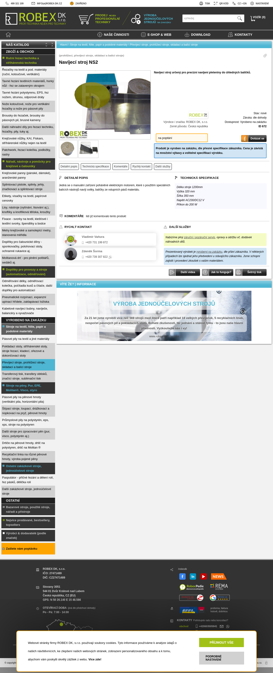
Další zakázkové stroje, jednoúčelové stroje (26, 491)
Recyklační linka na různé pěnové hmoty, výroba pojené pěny (24, 457)
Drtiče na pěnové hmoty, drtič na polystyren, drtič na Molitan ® (23, 445)
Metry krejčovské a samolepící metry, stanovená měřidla (26, 233)
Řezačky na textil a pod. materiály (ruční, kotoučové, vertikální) (24, 72)
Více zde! (94, 659)
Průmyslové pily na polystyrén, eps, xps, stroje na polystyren (25, 422)
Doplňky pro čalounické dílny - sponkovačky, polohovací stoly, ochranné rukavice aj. (22, 246)
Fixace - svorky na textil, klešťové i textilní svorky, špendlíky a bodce (25, 221)
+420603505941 (205, 626)
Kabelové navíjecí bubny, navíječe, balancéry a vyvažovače (25, 311)
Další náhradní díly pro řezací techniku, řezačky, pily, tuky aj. (28, 129)
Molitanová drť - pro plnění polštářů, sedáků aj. (25, 260)
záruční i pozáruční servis (199, 237)
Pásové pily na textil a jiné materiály (25, 339)
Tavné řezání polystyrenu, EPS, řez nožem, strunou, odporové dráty (25, 95)
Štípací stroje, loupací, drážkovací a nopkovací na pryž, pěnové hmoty (25, 411)
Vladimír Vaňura (93, 236)
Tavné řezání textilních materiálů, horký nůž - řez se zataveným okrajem (28, 83)
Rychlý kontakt (141, 166)
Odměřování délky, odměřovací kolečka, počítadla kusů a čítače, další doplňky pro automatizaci (27, 285)
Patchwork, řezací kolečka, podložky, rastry (26, 152)
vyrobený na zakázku (209, 251)
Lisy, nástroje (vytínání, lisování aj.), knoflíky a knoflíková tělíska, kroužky (26, 210)
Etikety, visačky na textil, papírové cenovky (24, 198)
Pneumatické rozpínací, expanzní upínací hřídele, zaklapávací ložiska (25, 299)
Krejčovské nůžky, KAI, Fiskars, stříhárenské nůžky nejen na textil (24, 141)
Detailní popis (69, 166)
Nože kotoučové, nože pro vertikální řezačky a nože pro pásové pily (26, 106)
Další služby (163, 166)
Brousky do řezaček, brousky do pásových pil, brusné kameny (23, 118)
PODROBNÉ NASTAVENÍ (213, 658)
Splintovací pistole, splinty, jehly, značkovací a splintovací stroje (23, 187)
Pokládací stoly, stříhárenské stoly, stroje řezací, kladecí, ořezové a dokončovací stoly (24, 351)
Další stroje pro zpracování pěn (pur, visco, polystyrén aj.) (26, 434)
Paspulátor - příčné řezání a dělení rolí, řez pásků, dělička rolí (28, 480)
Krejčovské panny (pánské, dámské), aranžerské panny (26, 175)
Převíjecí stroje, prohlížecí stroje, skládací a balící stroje (23, 365)
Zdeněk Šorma (92, 251)
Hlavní (64, 44)
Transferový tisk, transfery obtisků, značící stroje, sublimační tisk (24, 376)
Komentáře (121, 166)
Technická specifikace (95, 166)
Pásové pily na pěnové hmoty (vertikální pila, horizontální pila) (23, 399)
